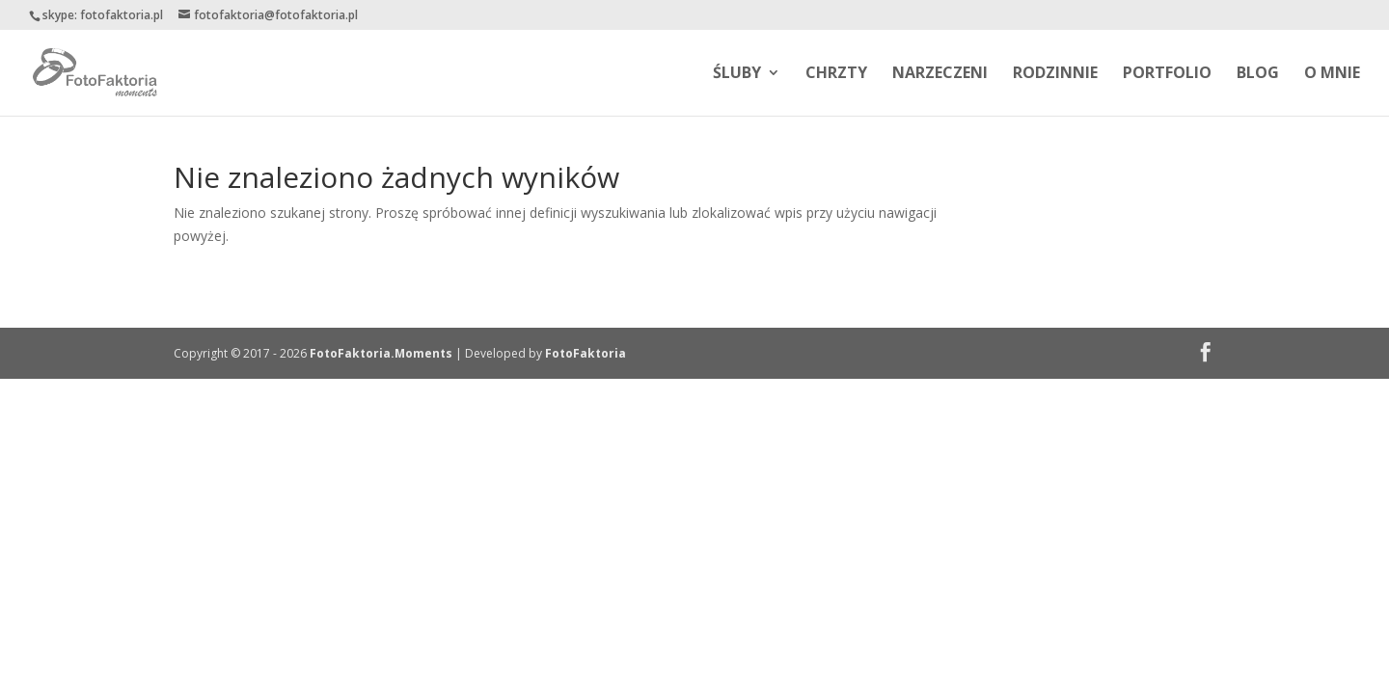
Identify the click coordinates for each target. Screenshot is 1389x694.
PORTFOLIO (1167, 74)
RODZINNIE (1055, 74)
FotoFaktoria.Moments (381, 353)
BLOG (1258, 74)
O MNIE (1332, 74)
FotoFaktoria (585, 353)
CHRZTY (836, 74)
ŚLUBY (737, 74)
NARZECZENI (940, 74)
